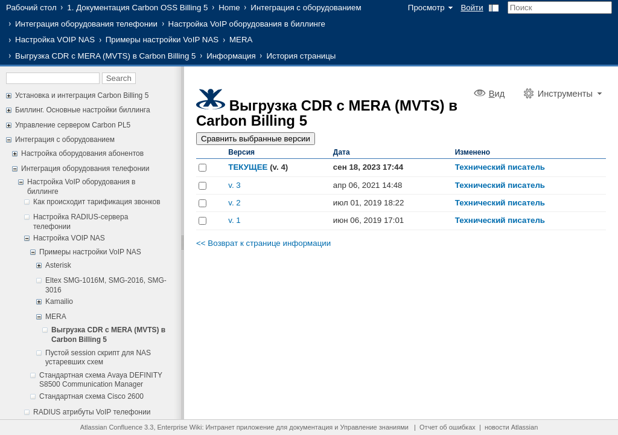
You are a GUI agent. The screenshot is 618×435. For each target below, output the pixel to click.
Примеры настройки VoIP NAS (162, 39)
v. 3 (234, 185)
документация (311, 427)
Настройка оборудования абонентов (82, 153)
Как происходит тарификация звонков (97, 202)
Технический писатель (500, 167)
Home (229, 7)
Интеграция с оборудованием (305, 7)
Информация (231, 55)
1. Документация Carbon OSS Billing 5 (137, 7)
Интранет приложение (240, 427)
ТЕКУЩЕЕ (247, 167)
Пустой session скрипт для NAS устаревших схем (98, 358)
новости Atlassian (511, 427)
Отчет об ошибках (447, 427)
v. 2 (234, 202)
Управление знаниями (374, 427)
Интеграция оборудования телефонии (86, 23)
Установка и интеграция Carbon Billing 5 (81, 95)
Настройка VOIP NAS (55, 39)
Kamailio (59, 301)
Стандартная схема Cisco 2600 (91, 396)
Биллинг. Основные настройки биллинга (82, 110)
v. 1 (234, 220)
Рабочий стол (31, 7)
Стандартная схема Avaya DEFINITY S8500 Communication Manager (100, 380)
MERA (241, 39)
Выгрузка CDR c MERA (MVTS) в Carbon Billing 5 (105, 55)
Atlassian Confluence (111, 427)
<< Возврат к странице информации (263, 243)
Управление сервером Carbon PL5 (72, 125)
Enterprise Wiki (180, 427)
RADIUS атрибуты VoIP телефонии (91, 412)
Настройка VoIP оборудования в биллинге (246, 23)
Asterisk (58, 265)
